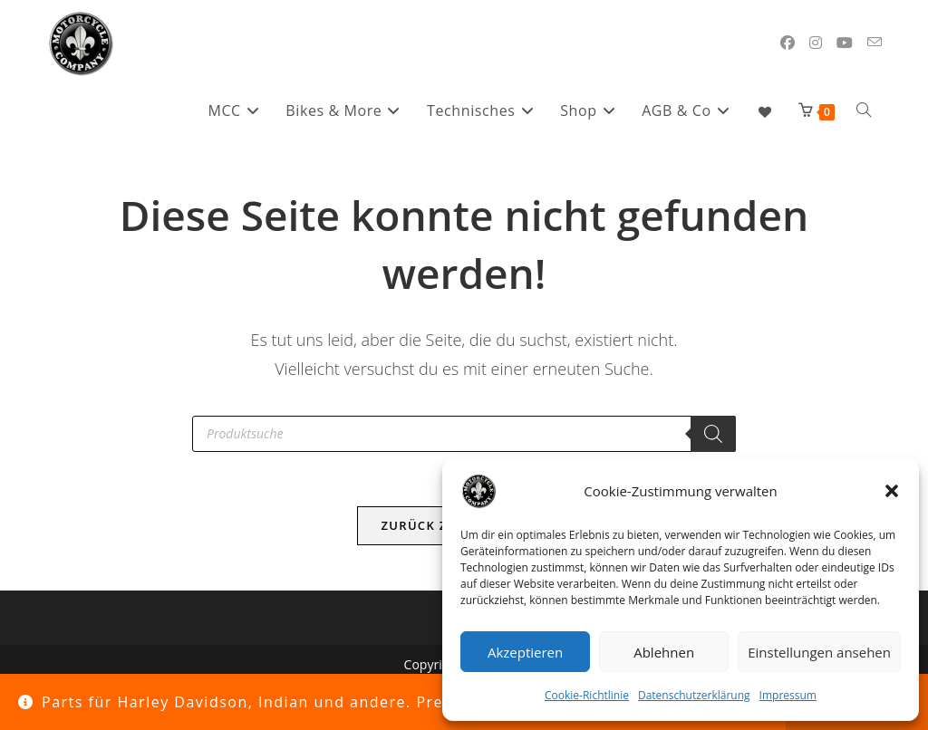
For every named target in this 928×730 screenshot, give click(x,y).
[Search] (713, 434)
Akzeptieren (525, 652)
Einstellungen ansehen (819, 652)
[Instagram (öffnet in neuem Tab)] (815, 42)
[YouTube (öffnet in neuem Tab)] (844, 42)
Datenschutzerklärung (694, 695)
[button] (892, 491)
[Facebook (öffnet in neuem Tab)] (787, 42)
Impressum (788, 695)
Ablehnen (663, 652)
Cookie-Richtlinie (587, 695)
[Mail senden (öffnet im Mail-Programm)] (874, 42)
